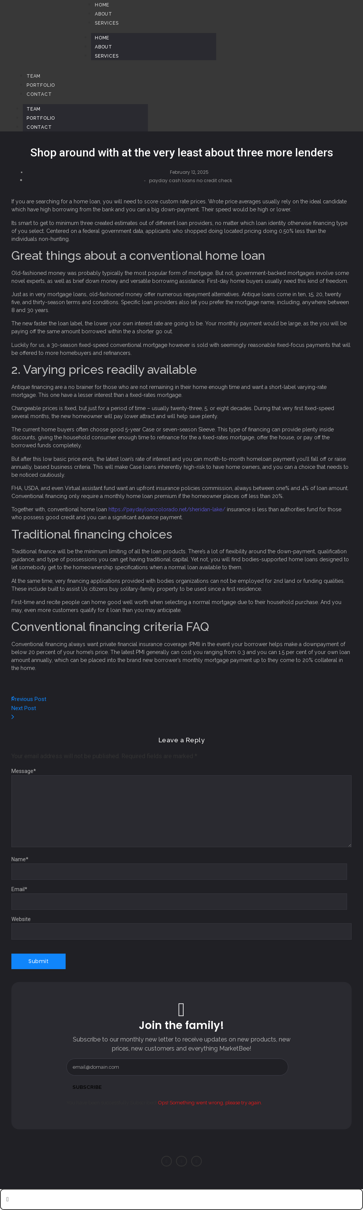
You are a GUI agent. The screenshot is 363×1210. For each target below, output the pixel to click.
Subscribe (87, 1087)
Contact (39, 127)
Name (19, 859)
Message (23, 771)
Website (21, 919)
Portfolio (41, 118)
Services (106, 56)
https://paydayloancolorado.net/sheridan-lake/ (166, 509)
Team (34, 109)
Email (19, 889)
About (103, 47)
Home (102, 38)
